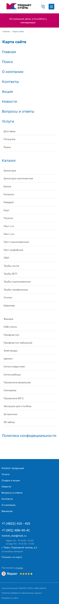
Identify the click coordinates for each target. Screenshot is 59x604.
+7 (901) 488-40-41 (16, 530)
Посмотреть (12, 567)
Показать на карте (12, 557)
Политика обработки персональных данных (22, 593)
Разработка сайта (10, 598)
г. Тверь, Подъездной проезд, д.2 (19, 547)
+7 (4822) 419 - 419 (16, 523)
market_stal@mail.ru (14, 535)
